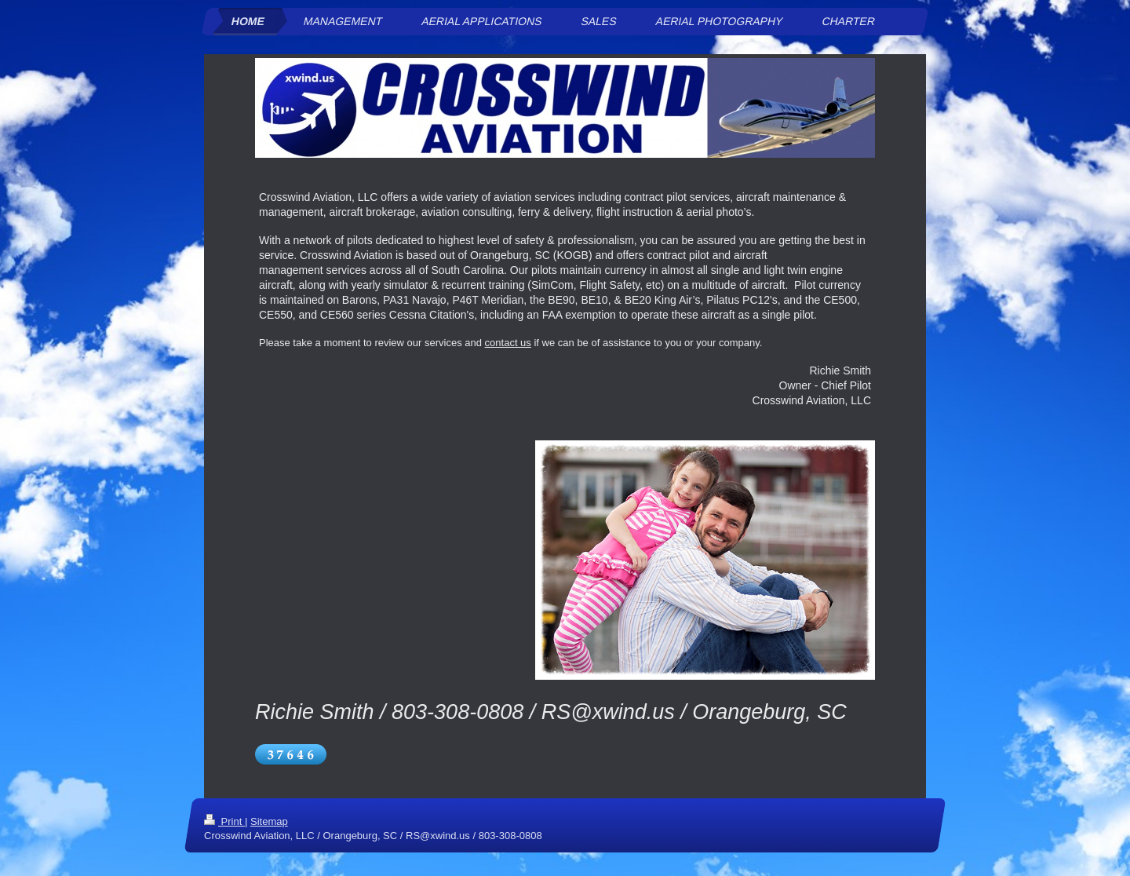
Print (224, 821)
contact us (508, 343)
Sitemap (269, 821)
